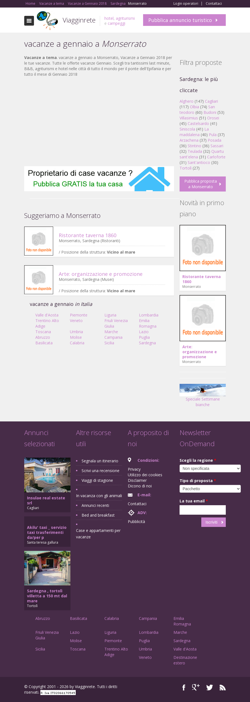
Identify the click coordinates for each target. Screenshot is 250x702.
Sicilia (109, 342)
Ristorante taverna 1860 (87, 235)
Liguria (110, 315)
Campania (113, 337)
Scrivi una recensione (100, 470)
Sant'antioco (199, 162)
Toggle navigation (29, 21)
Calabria (77, 342)
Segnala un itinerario (100, 460)
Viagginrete (79, 19)
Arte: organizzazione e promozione (101, 274)
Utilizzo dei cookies (145, 474)
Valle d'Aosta (46, 315)
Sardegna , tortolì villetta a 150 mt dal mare (47, 595)
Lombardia (148, 315)
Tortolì (186, 168)
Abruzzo (42, 337)
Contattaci (214, 4)
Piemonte (78, 315)
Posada (214, 140)
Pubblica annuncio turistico (180, 20)
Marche (111, 331)
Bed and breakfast (98, 515)
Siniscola (187, 129)
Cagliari (211, 101)
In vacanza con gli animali (99, 495)
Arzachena (189, 140)
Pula (213, 134)
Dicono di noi (140, 486)
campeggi (116, 23)
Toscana (43, 331)
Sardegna (147, 342)
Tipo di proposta (198, 480)
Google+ (196, 687)
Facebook (183, 687)
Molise (76, 337)
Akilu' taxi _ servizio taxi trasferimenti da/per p (47, 532)
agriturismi (125, 18)
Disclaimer (137, 480)
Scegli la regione (198, 460)
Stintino (194, 145)
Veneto (76, 320)
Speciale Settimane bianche (203, 397)
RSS (223, 687)
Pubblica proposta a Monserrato (200, 183)
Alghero (186, 101)
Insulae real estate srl (46, 500)
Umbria (76, 331)
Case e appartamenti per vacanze (98, 533)
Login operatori (185, 4)
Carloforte (216, 156)
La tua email (194, 501)
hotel (109, 18)
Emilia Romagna (147, 323)
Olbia (194, 106)
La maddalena (194, 131)
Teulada (195, 151)
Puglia (144, 337)
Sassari (216, 145)
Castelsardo (198, 123)
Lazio (144, 331)
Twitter (209, 687)
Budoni (210, 112)
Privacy (134, 469)
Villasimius (189, 118)
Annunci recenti (95, 505)
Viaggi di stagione (97, 480)
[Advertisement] (99, 122)
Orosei (213, 118)
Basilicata (44, 342)
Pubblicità (136, 521)
